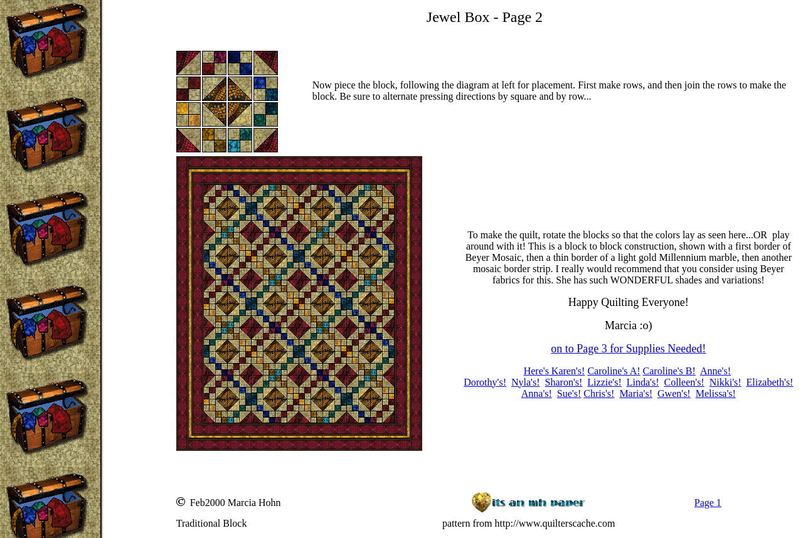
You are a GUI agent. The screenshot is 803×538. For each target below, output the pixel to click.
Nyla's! (525, 382)
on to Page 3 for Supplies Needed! (628, 348)
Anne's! (715, 371)
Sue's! (569, 393)
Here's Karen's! (554, 371)
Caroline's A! (613, 371)
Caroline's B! (669, 371)
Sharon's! (564, 382)
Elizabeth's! (770, 382)
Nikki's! (726, 382)
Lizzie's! (604, 382)
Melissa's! (716, 393)
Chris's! (598, 393)
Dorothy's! (485, 382)
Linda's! (643, 382)
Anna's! (536, 393)
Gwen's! (674, 393)
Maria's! (635, 393)
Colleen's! (684, 382)
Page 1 (707, 502)
